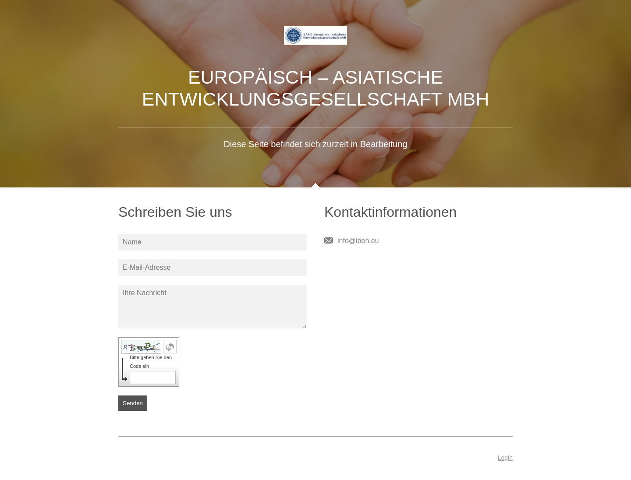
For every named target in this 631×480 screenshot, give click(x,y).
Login (505, 457)
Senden (133, 403)
